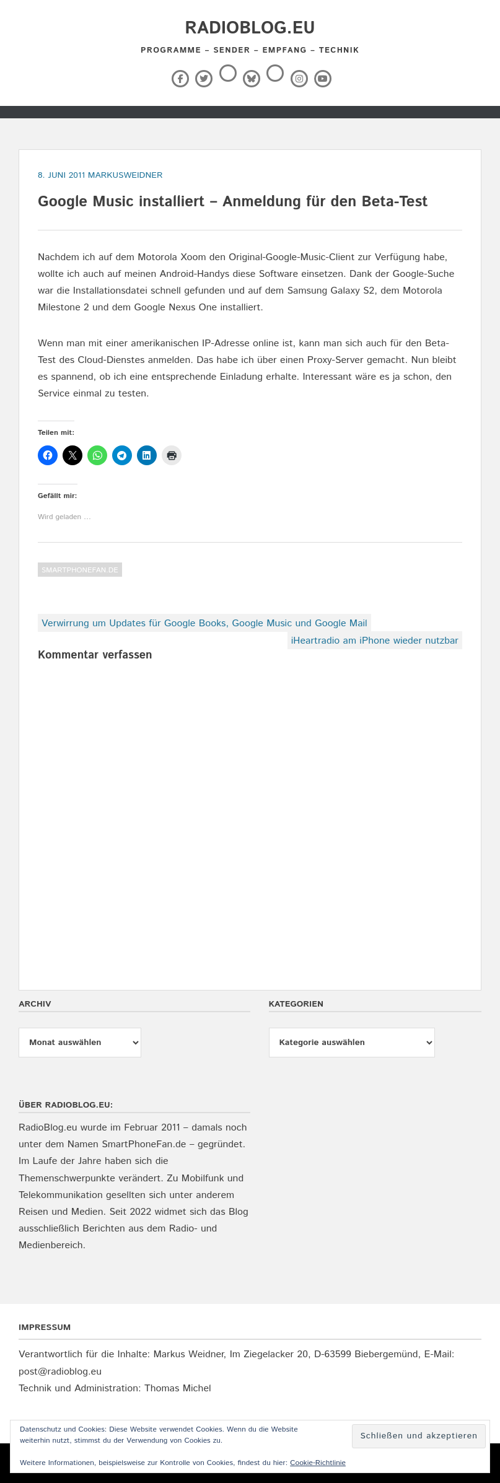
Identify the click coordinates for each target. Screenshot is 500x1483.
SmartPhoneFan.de (80, 570)
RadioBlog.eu (250, 28)
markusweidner (125, 175)
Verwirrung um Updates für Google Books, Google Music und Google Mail (204, 623)
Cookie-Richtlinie (318, 1463)
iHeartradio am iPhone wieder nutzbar (374, 641)
